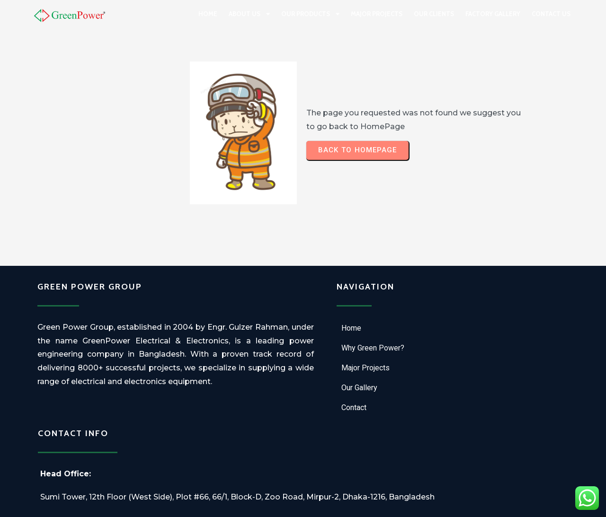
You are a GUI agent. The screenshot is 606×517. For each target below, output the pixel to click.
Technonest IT (358, 505)
